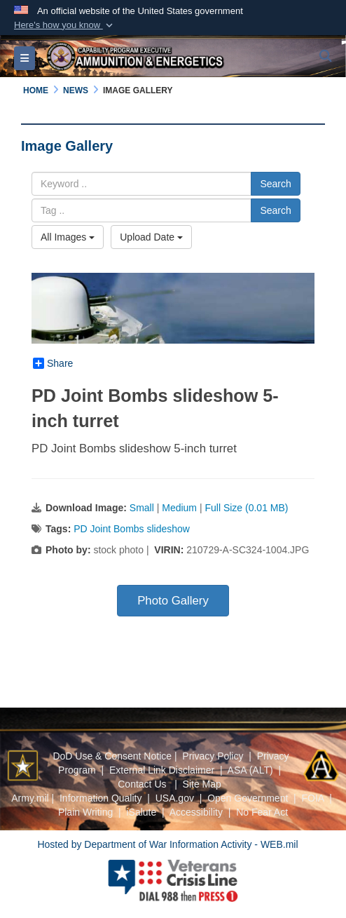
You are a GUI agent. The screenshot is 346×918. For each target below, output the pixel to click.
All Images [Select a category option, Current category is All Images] (68, 237)
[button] (65, 25)
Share (53, 363)
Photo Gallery (173, 600)
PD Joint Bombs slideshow (132, 528)
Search (275, 183)
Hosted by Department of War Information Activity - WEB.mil (167, 844)
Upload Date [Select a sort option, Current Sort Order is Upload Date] (151, 237)
